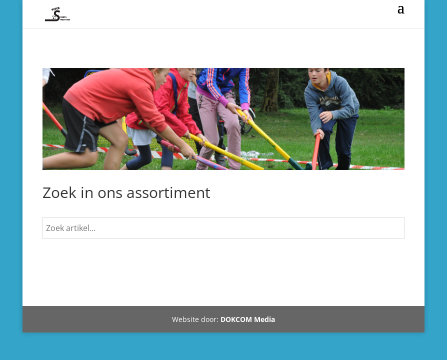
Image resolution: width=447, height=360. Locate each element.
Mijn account (180, 292)
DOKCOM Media (247, 319)
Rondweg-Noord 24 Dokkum (330, 292)
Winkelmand (123, 292)
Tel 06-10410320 (242, 292)
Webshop (73, 292)
